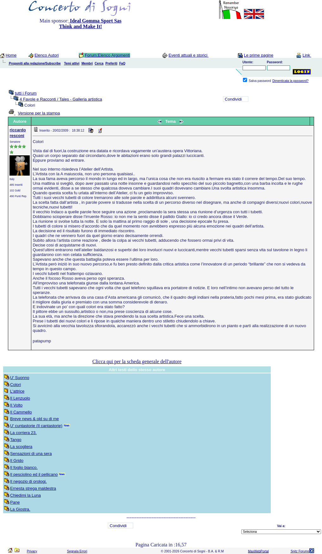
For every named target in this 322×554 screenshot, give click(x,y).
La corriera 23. (23, 432)
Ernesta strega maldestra (33, 488)
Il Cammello (21, 412)
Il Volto (16, 405)
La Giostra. (20, 509)
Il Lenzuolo (20, 398)
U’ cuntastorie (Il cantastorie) (36, 425)
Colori (15, 384)
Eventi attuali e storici (188, 55)
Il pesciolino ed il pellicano (34, 474)
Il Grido (16, 460)
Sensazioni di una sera (31, 453)
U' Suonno (19, 377)
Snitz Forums (300, 551)
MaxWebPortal (258, 551)
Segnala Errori (77, 551)
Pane (15, 502)
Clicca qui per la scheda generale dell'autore (137, 361)
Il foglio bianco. (24, 467)
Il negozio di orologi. (28, 481)
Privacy (32, 551)
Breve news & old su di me (34, 418)
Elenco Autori (46, 55)
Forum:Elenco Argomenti (107, 55)
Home (11, 55)
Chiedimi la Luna (25, 495)
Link (306, 55)
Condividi (233, 99)
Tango (15, 439)
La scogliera (21, 446)
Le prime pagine (258, 55)
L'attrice (17, 391)
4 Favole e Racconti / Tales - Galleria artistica (61, 99)
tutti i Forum (26, 93)
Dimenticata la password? (290, 81)
